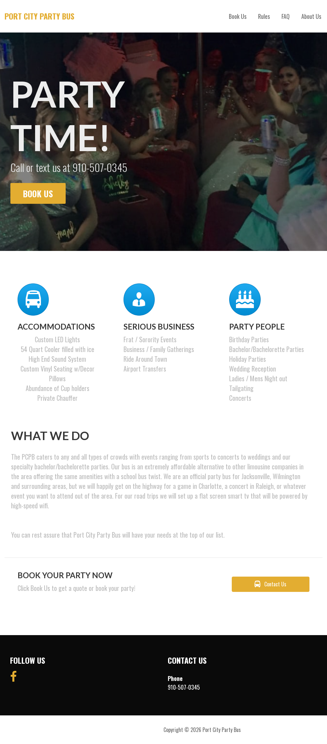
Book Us (237, 16)
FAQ (285, 16)
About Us (311, 16)
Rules (264, 16)
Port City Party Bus (39, 16)
